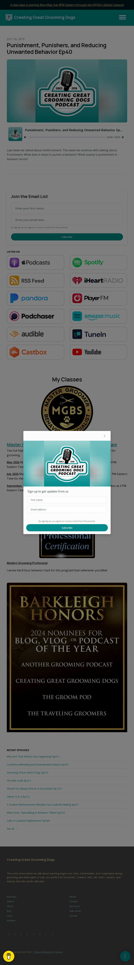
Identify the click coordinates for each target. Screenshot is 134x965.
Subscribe (67, 527)
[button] (104, 436)
